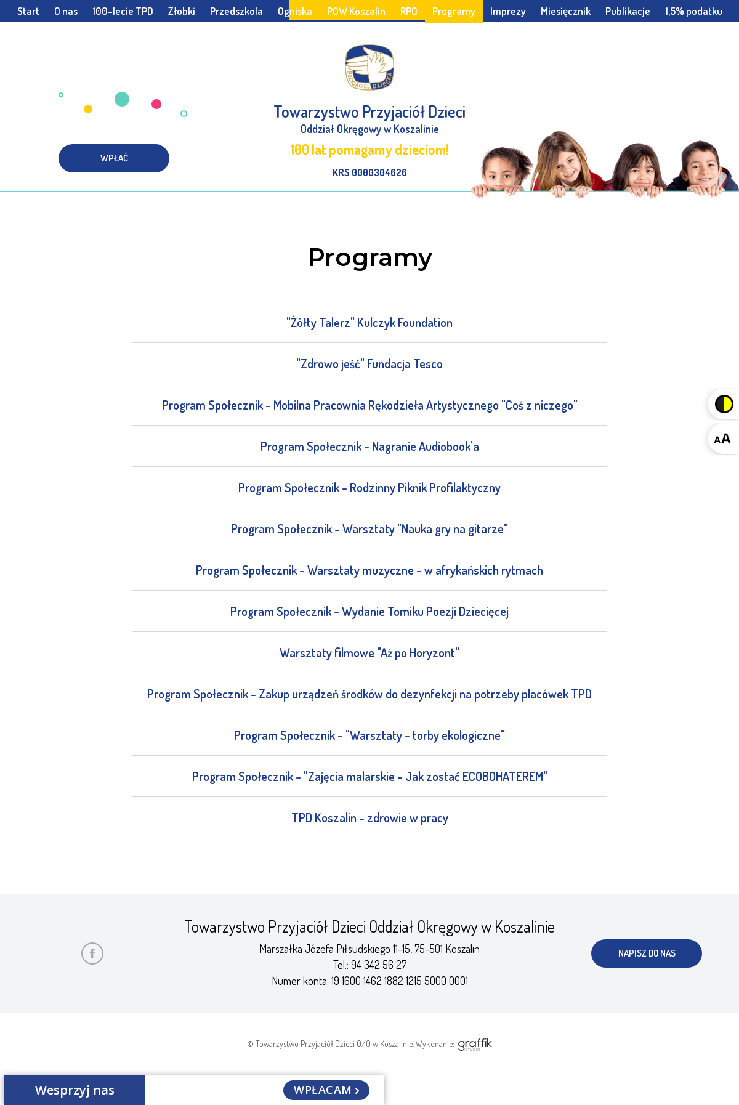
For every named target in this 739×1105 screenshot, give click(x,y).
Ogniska (295, 10)
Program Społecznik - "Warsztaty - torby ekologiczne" (369, 735)
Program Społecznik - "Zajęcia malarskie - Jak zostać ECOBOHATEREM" (369, 776)
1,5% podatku (693, 10)
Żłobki (181, 10)
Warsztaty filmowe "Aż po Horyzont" (369, 652)
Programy (453, 10)
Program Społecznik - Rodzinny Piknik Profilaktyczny (369, 487)
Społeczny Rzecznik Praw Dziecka (369, 32)
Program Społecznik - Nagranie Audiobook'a (369, 446)
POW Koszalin (356, 10)
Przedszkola (236, 10)
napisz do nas (647, 953)
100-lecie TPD (122, 10)
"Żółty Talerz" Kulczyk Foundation (369, 322)
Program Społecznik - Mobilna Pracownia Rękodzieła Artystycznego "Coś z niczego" (370, 405)
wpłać (114, 158)
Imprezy (508, 10)
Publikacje (627, 10)
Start (28, 10)
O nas (66, 10)
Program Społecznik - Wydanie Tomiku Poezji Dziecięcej (369, 611)
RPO (409, 10)
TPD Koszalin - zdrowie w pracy (369, 817)
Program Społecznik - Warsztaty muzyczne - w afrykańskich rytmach (369, 570)
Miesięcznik (566, 10)
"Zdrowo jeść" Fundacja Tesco (369, 363)
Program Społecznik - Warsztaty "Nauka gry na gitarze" (369, 528)
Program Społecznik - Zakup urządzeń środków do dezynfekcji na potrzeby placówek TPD (369, 694)
